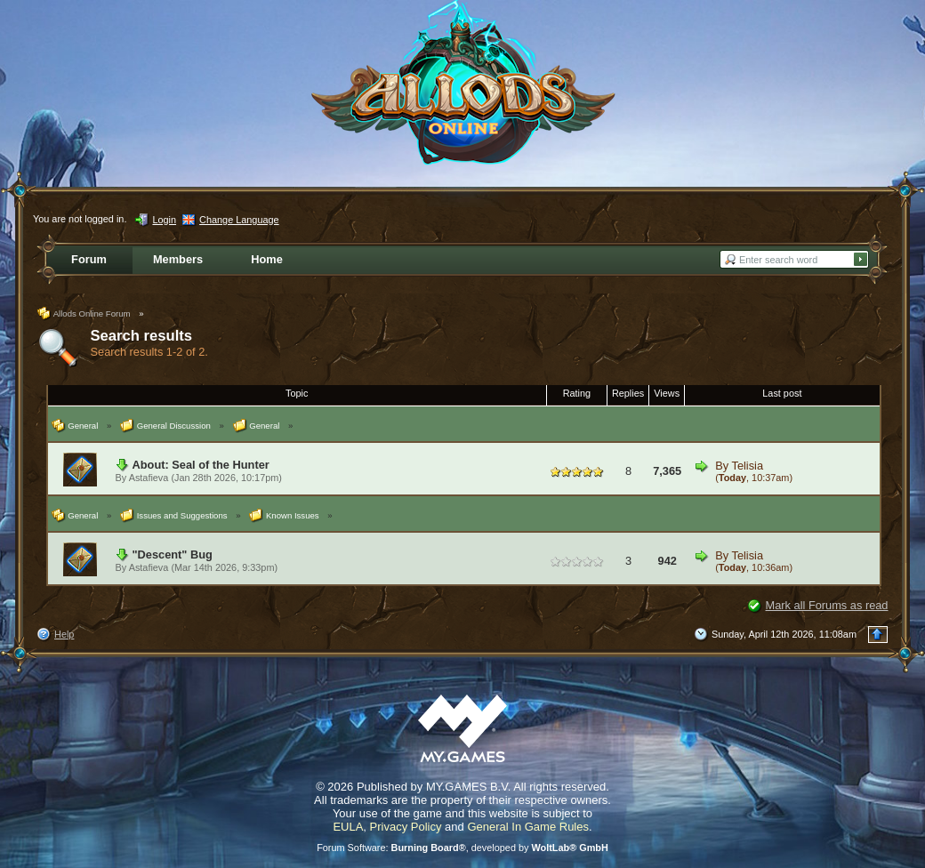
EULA (348, 826)
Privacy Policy (406, 826)
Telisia (747, 465)
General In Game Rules (528, 826)
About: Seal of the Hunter (201, 464)
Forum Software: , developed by (462, 847)
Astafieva (149, 477)
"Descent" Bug (173, 554)
